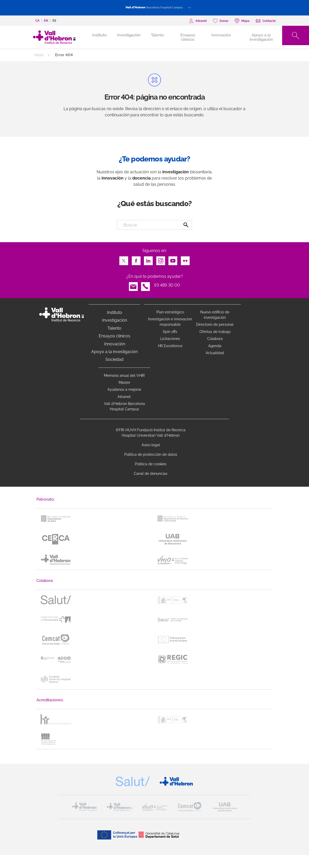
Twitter (123, 259)
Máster (124, 382)
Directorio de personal (215, 324)
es (54, 20)
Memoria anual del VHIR (124, 375)
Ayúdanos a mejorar (124, 389)
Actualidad (215, 353)
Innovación (221, 35)
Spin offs (170, 332)
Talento (157, 35)
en (46, 20)
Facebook (136, 259)
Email (133, 285)
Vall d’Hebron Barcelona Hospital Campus (124, 406)
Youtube (172, 259)
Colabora (215, 339)
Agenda (214, 346)
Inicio (39, 55)
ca (37, 20)
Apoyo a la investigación (261, 37)
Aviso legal (151, 445)
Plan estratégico (170, 312)
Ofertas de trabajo (214, 332)
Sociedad (114, 359)
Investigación (129, 35)
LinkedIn (148, 259)
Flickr (185, 259)
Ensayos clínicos (187, 37)
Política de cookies (150, 464)
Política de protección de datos (150, 454)
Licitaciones (170, 339)
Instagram (160, 259)
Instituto (114, 312)
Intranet (124, 397)
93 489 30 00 (167, 285)
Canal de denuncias (150, 473)
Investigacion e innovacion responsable (170, 322)
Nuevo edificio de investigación (214, 315)
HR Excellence (170, 346)
